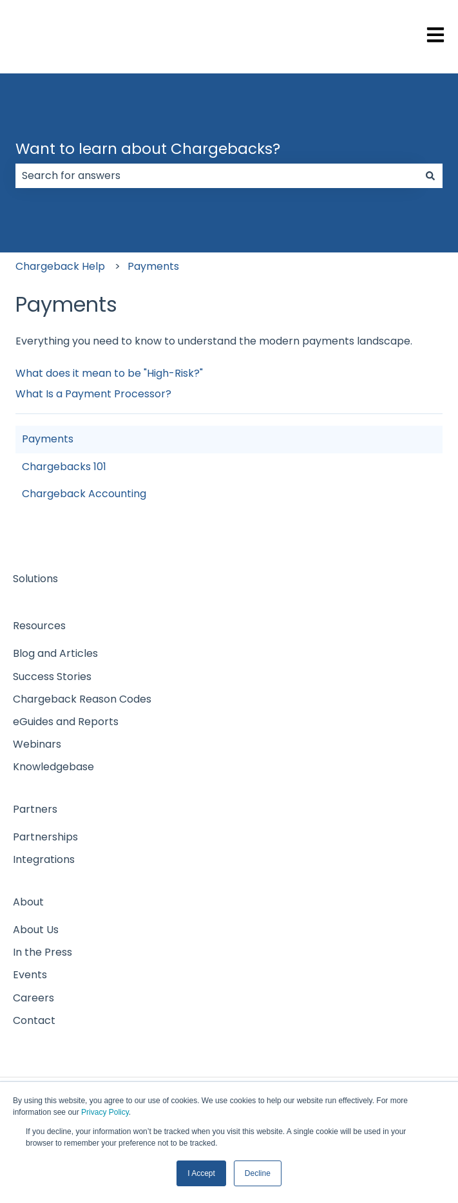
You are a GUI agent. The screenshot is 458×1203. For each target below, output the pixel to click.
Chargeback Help (60, 266)
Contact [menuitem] (34, 1020)
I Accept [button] (201, 1173)
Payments (153, 266)
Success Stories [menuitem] (52, 676)
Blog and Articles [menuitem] (55, 653)
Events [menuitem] (30, 974)
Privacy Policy (105, 1112)
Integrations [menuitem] (44, 859)
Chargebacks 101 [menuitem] (64, 466)
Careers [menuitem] (33, 997)
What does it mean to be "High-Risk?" (109, 373)
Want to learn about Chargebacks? (147, 148)
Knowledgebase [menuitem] (53, 766)
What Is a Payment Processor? (93, 393)
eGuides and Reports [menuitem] (66, 721)
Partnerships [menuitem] (45, 836)
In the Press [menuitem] (42, 952)
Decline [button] (258, 1173)
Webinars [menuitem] (37, 744)
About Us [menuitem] (36, 929)
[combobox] (216, 176)
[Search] (430, 176)
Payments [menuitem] (47, 438)
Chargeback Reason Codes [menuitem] (82, 699)
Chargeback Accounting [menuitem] (84, 493)
